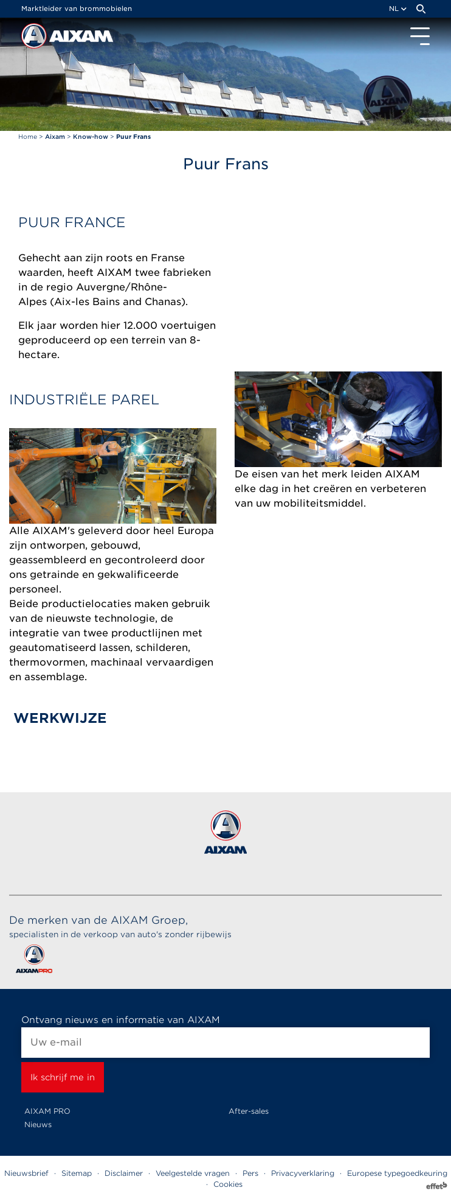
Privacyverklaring (302, 1173)
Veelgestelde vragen (193, 1173)
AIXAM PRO (47, 1111)
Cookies (228, 1184)
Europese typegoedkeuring (397, 1173)
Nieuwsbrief (26, 1173)
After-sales (249, 1111)
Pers (250, 1173)
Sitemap (76, 1173)
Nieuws (38, 1124)
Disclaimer (124, 1173)
